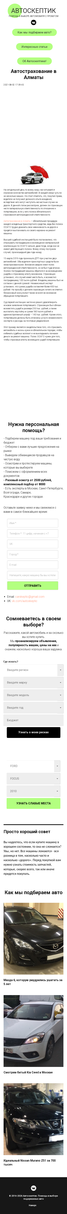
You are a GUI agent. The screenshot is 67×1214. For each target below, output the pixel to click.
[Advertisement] (33, 124)
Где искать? (10, 661)
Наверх (33, 1205)
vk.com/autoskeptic (24, 601)
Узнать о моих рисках (33, 732)
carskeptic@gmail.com (29, 596)
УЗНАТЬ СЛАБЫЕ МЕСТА (33, 803)
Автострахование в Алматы (17, 221)
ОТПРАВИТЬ (32, 585)
